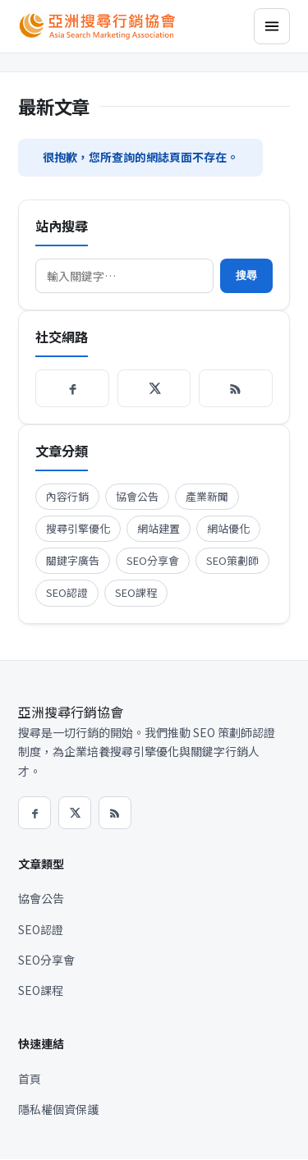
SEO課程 (136, 592)
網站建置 (158, 528)
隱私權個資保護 (58, 1109)
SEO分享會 (152, 560)
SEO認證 (67, 592)
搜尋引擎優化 (78, 528)
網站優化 (228, 528)
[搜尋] (124, 276)
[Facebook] (72, 388)
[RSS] (236, 388)
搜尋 (246, 275)
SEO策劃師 (232, 560)
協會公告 (137, 496)
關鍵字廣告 (72, 560)
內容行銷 (67, 496)
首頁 (29, 1079)
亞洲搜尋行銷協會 (70, 712)
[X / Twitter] (154, 388)
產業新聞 (207, 496)
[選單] (272, 26)
